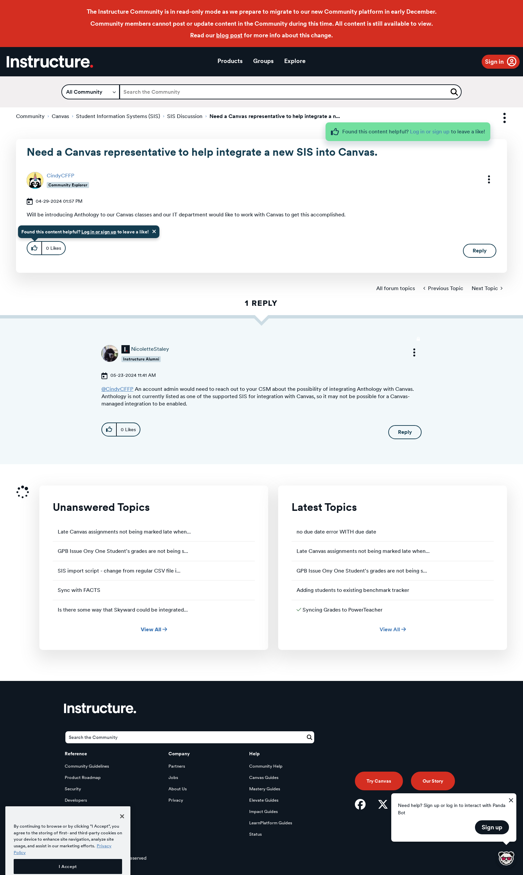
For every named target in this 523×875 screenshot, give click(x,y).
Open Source (78, 811)
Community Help (266, 766)
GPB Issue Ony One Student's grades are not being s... (123, 551)
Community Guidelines (87, 766)
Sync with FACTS (79, 590)
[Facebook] (360, 804)
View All (154, 629)
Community (30, 116)
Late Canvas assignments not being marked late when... (124, 532)
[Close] (122, 834)
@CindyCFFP (117, 389)
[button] (484, 179)
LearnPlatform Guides (270, 822)
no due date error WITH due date (336, 532)
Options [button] (498, 118)
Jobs (173, 777)
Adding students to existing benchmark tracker (353, 590)
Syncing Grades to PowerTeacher (343, 610)
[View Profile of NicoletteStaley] (150, 349)
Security (73, 788)
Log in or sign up (430, 131)
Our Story (433, 781)
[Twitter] (383, 804)
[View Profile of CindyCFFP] (60, 175)
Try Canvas (379, 781)
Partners (176, 766)
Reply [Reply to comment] (405, 432)
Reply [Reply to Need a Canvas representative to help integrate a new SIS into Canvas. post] (480, 250)
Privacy (175, 800)
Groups (263, 60)
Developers (76, 800)
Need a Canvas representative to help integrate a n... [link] (274, 116)
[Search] (290, 91)
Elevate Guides (264, 800)
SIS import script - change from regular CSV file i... (119, 571)
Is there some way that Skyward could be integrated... (123, 610)
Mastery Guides (264, 788)
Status (255, 834)
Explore (295, 60)
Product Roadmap (83, 777)
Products (229, 60)
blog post (229, 35)
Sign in (494, 61)
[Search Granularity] (90, 91)
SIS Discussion (184, 116)
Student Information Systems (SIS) (118, 116)
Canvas (60, 116)
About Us (177, 788)
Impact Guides (263, 811)
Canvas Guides (264, 777)
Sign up (492, 827)
